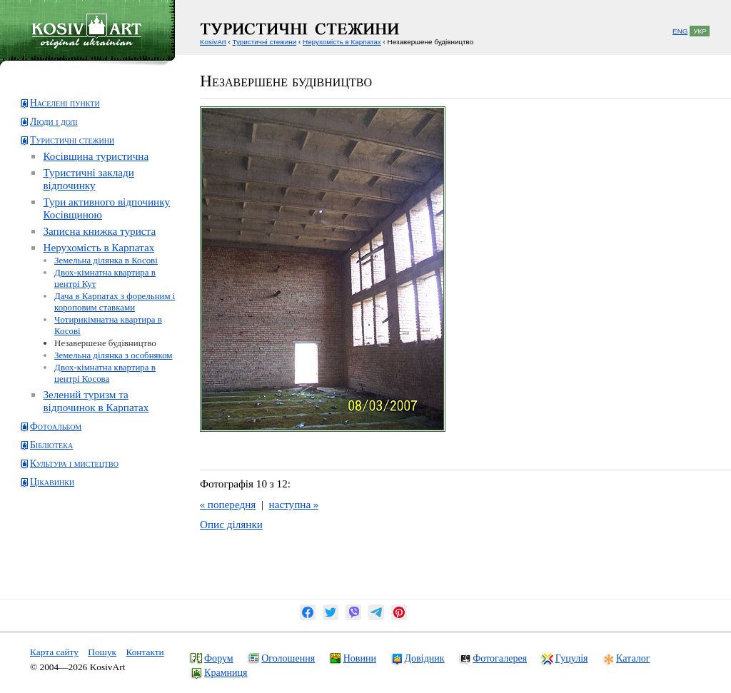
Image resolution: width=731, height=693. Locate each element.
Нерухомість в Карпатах (98, 247)
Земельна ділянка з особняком (113, 355)
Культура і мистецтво (74, 463)
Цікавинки (52, 482)
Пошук (102, 652)
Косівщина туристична (95, 156)
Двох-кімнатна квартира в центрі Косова (105, 373)
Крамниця (225, 672)
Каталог (633, 658)
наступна (293, 504)
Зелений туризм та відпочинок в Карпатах (95, 400)
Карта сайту (54, 652)
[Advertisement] (75, 554)
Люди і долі (54, 121)
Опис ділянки (231, 524)
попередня (228, 504)
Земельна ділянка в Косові (106, 260)
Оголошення (288, 658)
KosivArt (213, 42)
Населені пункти (65, 103)
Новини (359, 658)
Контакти (144, 652)
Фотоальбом (55, 426)
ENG (679, 31)
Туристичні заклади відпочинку (88, 178)
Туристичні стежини (72, 140)
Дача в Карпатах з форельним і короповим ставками (114, 301)
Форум (218, 658)
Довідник (425, 658)
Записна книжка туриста (99, 231)
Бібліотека (51, 445)
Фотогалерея (500, 658)
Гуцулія (571, 658)
